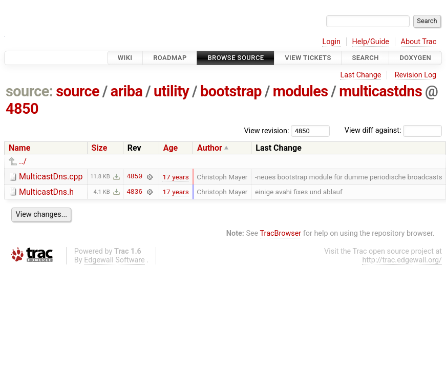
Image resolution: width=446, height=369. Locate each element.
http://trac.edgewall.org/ (402, 260)
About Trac (419, 41)
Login (331, 41)
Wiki (125, 57)
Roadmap (170, 57)
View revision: (266, 130)
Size (100, 148)
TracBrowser (281, 233)
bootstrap (231, 91)
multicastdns (380, 91)
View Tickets (308, 57)
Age (170, 148)
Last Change (360, 75)
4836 (134, 191)
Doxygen (415, 57)
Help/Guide (370, 41)
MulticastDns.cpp (51, 176)
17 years (175, 177)
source (77, 91)
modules (300, 91)
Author (209, 148)
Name (19, 148)
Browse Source (235, 57)
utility (171, 91)
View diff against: (393, 130)
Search (365, 57)
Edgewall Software (114, 260)
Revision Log (416, 75)
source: (29, 91)
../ (23, 161)
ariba (127, 91)
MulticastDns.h (46, 192)
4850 (22, 108)
